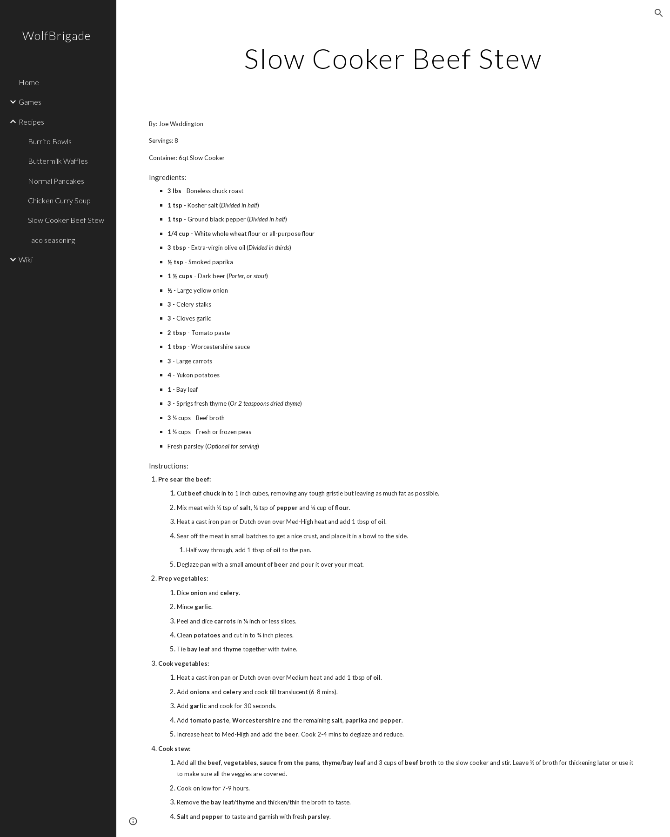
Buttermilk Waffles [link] (58, 160)
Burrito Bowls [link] (50, 141)
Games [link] (30, 101)
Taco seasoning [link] (51, 239)
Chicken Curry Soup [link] (59, 200)
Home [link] (29, 82)
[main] (393, 58)
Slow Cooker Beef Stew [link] (66, 219)
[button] (659, 13)
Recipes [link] (31, 121)
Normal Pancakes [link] (56, 180)
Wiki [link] (26, 259)
